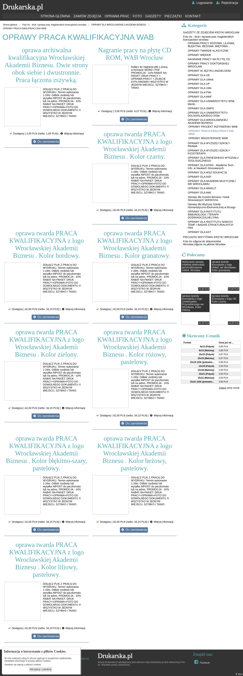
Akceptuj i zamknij (40, 669)
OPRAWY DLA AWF (200, 96)
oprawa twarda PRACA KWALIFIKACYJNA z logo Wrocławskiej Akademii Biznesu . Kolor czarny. (134, 145)
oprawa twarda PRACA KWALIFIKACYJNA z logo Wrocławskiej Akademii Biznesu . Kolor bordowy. (46, 244)
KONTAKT (193, 16)
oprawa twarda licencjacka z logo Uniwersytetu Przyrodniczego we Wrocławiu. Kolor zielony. (193, 303)
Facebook (201, 662)
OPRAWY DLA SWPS (201, 108)
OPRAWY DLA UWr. (200, 88)
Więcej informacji (72, 133)
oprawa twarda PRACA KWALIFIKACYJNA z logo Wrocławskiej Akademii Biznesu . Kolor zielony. (46, 343)
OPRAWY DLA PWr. (200, 92)
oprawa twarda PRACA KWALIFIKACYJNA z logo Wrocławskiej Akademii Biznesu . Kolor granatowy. (134, 244)
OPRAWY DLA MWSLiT (202, 188)
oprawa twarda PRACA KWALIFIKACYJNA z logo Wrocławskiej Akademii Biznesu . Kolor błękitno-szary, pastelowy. (46, 453)
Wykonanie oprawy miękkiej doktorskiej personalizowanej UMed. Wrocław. (193, 266)
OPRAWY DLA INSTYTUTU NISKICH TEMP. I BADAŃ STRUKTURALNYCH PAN (210, 224)
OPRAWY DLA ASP (199, 176)
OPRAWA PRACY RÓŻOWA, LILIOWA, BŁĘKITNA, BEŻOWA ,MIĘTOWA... (211, 45)
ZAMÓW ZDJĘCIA (87, 16)
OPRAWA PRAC (117, 16)
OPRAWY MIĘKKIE (199, 54)
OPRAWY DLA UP (199, 83)
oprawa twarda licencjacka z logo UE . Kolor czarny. (225, 299)
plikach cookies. (34, 664)
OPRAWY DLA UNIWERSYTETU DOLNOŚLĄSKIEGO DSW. (208, 114)
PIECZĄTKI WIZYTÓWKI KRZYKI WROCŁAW (211, 237)
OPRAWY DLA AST (199, 232)
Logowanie (202, 3)
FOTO (137, 16)
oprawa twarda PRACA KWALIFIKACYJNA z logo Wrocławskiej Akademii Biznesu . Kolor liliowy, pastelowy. (46, 559)
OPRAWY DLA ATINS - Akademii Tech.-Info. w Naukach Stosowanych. (211, 167)
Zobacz (222, 388)
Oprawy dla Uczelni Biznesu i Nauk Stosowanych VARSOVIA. (208, 198)
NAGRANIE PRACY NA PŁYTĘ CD (209, 59)
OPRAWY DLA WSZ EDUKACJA (207, 172)
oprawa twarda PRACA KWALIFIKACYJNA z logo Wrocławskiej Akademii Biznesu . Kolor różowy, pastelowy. (134, 347)
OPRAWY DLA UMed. (201, 79)
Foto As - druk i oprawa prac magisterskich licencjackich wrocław (54, 24)
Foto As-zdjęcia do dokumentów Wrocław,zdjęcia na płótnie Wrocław (204, 243)
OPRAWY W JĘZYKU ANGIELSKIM (209, 70)
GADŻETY (153, 16)
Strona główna (10, 24)
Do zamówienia (46, 141)
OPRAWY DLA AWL (200, 192)
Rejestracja (227, 3)
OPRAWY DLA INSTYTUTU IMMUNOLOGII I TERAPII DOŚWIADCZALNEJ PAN (204, 214)
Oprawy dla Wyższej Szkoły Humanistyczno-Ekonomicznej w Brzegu (212, 206)
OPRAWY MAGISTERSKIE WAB (208, 138)
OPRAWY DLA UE (199, 75)
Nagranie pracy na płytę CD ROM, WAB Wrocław (134, 54)
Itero (238, 674)
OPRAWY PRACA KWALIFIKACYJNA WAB (24, 28)
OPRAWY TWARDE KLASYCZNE (208, 50)
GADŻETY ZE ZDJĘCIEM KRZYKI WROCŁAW (211, 32)
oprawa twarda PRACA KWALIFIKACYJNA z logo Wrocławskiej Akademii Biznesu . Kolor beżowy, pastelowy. (134, 453)
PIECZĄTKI (173, 16)
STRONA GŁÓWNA (55, 16)
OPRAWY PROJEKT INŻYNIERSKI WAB (213, 126)
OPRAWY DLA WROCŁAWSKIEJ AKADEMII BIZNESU (118, 24)
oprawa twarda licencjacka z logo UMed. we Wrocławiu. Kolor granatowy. (224, 266)
